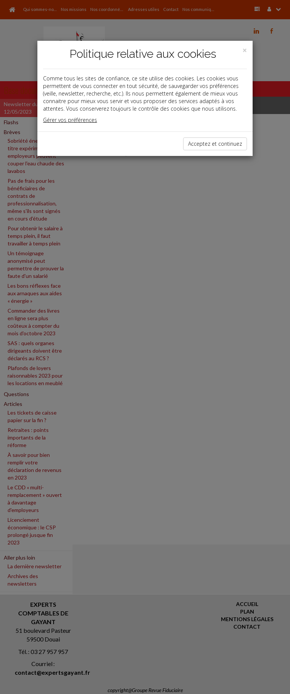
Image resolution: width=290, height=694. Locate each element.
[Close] (244, 50)
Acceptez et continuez (215, 143)
